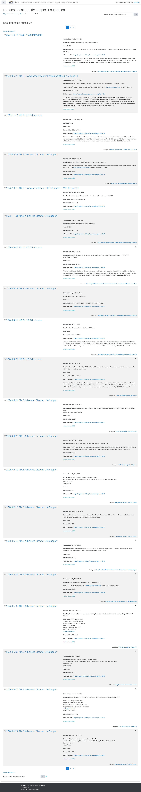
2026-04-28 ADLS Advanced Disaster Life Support (31, 436)
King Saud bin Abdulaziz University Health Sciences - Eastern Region (116, 570)
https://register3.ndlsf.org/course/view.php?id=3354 (89, 133)
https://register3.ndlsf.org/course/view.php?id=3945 (89, 561)
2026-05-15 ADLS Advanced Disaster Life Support (31, 507)
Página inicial (7, 14)
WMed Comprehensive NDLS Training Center (123, 150)
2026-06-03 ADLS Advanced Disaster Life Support (31, 606)
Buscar (22, 14)
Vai (136, 14)
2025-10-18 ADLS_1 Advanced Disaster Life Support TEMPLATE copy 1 (42, 188)
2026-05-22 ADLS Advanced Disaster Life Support (31, 574)
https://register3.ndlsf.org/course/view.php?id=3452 (89, 94)
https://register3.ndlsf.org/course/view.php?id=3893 (89, 456)
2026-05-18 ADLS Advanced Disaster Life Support (31, 541)
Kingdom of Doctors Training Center (126, 502)
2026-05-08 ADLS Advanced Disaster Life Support (31, 469)
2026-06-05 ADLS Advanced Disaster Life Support (31, 652)
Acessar (136, 2)
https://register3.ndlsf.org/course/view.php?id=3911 (89, 638)
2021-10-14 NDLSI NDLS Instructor (24, 34)
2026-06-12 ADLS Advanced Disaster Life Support (31, 731)
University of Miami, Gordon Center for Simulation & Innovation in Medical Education (111, 284)
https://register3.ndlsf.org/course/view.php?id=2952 (89, 55)
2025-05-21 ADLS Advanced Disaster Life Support (31, 154)
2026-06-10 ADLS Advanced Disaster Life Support (31, 689)
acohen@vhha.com (69, 631)
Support (57, 2)
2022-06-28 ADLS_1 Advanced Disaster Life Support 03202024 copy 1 (42, 76)
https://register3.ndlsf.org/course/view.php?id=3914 (89, 718)
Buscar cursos (108, 14)
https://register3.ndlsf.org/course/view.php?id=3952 (89, 527)
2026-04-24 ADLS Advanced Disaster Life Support (31, 400)
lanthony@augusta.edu (113, 87)
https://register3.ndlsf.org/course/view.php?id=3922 (89, 306)
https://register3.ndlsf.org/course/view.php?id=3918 (89, 206)
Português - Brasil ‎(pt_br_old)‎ (70, 2)
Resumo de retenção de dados (30, 789)
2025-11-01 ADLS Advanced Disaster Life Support (31, 216)
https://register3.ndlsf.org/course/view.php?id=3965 (89, 592)
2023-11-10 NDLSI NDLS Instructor (24, 115)
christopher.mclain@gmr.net (81, 168)
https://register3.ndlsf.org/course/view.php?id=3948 (89, 494)
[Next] (73, 27)
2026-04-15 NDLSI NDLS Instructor (24, 320)
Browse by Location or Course (30, 2)
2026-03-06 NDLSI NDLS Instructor (24, 247)
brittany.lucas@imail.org (93, 586)
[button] (46, 777)
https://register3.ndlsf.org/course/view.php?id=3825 (89, 234)
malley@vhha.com (68, 709)
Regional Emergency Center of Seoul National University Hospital (117, 71)
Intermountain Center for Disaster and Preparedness (121, 601)
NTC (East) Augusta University (128, 465)
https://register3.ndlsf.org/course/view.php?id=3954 (89, 267)
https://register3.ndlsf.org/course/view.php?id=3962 (89, 755)
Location (43, 2)
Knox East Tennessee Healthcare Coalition (124, 183)
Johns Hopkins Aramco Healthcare (126, 395)
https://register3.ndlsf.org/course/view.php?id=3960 (89, 676)
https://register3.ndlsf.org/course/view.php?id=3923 (89, 338)
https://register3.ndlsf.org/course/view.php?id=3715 (89, 174)
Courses (49, 2)
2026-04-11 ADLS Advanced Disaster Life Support (31, 288)
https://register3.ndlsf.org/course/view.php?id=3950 (89, 379)
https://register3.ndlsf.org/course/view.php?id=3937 (89, 422)
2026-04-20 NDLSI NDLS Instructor (24, 359)
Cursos (16, 14)
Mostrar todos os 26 (9, 31)
